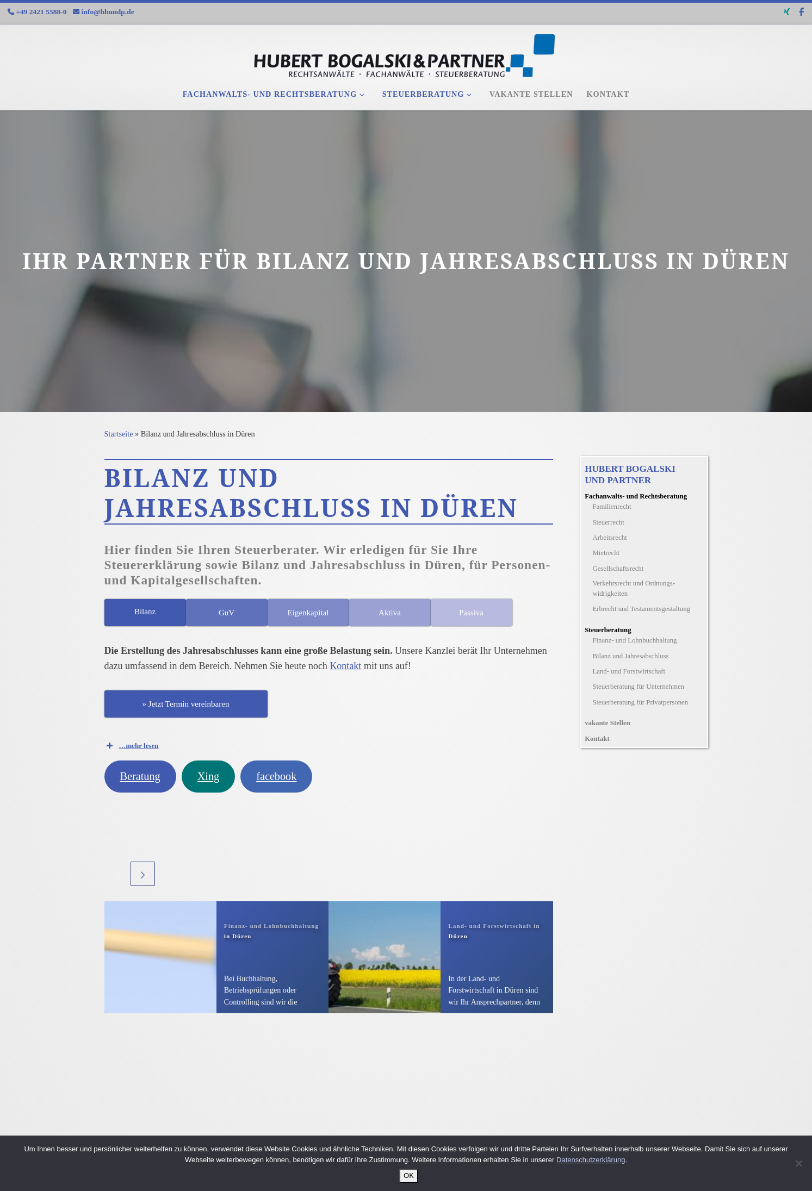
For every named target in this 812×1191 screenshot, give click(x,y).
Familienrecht (611, 506)
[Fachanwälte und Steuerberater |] (406, 52)
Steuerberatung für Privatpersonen (640, 702)
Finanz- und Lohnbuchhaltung (634, 640)
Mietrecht (605, 553)
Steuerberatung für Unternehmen (638, 686)
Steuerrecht (608, 522)
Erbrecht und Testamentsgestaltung (641, 609)
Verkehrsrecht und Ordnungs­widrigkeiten (633, 588)
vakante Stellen (607, 723)
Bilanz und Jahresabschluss (630, 656)
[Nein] (798, 1163)
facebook (276, 776)
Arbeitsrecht (609, 537)
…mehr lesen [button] (131, 745)
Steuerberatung (608, 630)
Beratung (140, 776)
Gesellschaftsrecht (617, 568)
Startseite (118, 433)
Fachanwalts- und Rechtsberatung (636, 496)
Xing (208, 776)
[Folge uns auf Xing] (787, 12)
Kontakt (345, 665)
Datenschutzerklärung (590, 1160)
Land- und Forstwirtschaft (628, 671)
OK (409, 1175)
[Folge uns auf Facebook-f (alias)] (801, 12)
